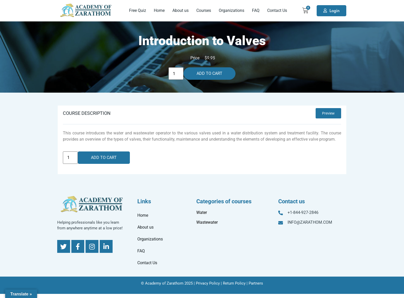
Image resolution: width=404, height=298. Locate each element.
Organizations (231, 10)
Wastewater (207, 222)
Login (335, 11)
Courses (203, 10)
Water (201, 212)
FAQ (255, 10)
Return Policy (234, 283)
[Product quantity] (176, 73)
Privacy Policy (208, 283)
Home (159, 10)
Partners (256, 283)
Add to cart (209, 73)
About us (180, 10)
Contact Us (277, 10)
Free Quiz (137, 10)
